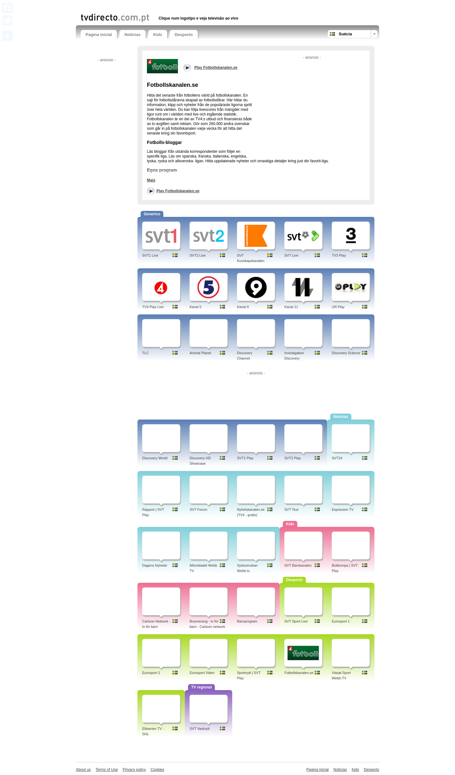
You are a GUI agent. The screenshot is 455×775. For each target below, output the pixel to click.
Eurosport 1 (341, 621)
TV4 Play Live (153, 307)
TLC (145, 353)
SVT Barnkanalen (298, 565)
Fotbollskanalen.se (298, 673)
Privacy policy (134, 769)
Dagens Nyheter (154, 565)
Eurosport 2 (151, 673)
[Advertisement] (154, 5)
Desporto (184, 34)
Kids (157, 34)
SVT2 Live (198, 255)
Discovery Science (346, 353)
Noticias (132, 34)
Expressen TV (343, 509)
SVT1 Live (150, 255)
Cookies (157, 769)
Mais (151, 180)
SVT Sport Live (296, 621)
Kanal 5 (195, 307)
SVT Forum (198, 509)
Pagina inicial (99, 34)
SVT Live (291, 255)
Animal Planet (200, 353)
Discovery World (154, 458)
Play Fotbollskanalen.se (177, 191)
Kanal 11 (291, 307)
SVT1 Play (245, 458)
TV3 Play (339, 255)
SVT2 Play (292, 458)
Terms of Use (106, 769)
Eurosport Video (202, 673)
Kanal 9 (243, 307)
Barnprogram (247, 621)
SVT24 (337, 458)
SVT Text (291, 509)
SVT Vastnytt (199, 728)
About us (83, 769)
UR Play (338, 307)
